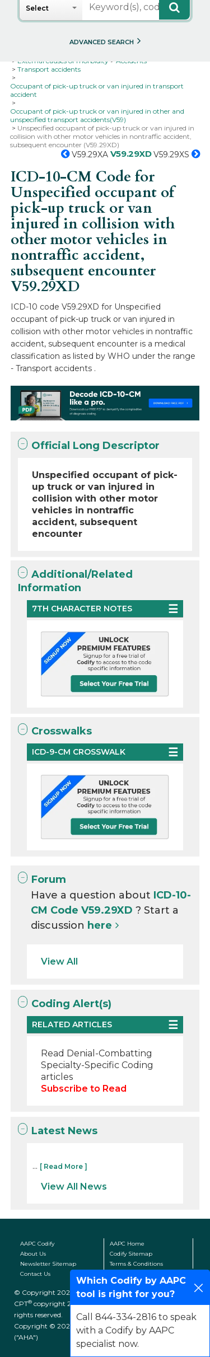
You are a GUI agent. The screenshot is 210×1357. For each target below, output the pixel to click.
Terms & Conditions (136, 1263)
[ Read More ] (63, 1166)
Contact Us (35, 1274)
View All (59, 961)
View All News (74, 1186)
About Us (33, 1253)
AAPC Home (127, 1243)
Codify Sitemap (131, 1253)
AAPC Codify (37, 1243)
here (99, 925)
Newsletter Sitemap (48, 1263)
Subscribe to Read (84, 1088)
